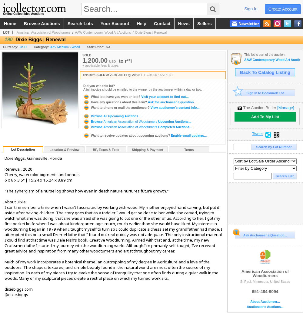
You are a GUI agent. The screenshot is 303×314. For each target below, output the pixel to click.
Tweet (257, 134)
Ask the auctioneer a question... (139, 102)
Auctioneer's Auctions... (265, 307)
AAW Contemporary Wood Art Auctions (103, 32)
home (10, 23)
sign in (251, 8)
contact (162, 23)
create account (283, 9)
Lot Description (23, 149)
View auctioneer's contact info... (141, 107)
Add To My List (265, 117)
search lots (80, 23)
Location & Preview (64, 150)
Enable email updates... (145, 135)
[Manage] (285, 107)
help (141, 23)
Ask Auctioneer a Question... (261, 234)
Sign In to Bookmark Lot (259, 92)
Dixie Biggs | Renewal (151, 32)
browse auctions (42, 23)
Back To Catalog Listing (265, 72)
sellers (204, 23)
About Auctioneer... (265, 301)
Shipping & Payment (147, 150)
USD (23, 47)
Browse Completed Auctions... (137, 127)
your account (115, 23)
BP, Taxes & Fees (106, 150)
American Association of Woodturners (44, 32)
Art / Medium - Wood (65, 47)
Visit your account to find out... (135, 97)
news (184, 23)
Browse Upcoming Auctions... (112, 116)
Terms (189, 150)
